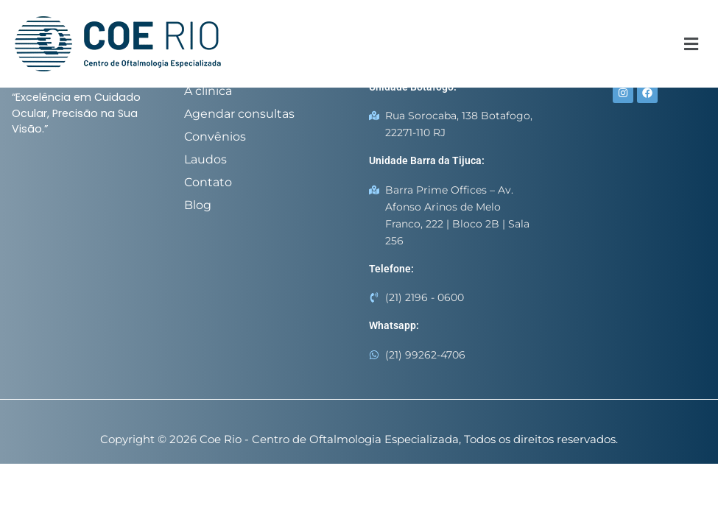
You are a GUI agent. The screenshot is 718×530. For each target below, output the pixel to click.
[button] (690, 43)
